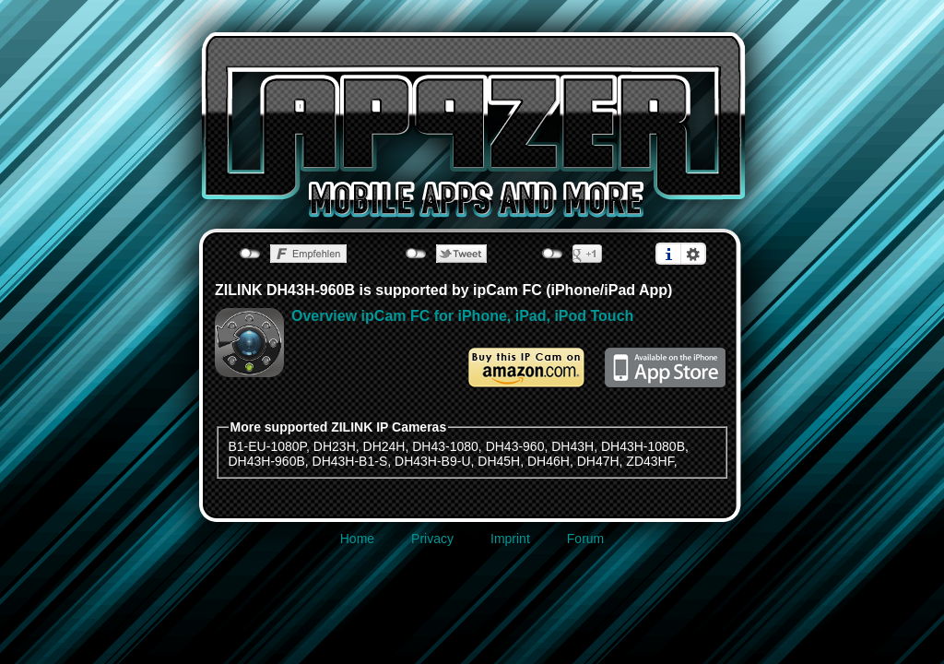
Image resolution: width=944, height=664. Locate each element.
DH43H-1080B (643, 446)
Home (357, 538)
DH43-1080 (445, 446)
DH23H (334, 446)
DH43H (572, 446)
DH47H (598, 461)
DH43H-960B (267, 461)
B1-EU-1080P (268, 446)
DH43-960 (515, 446)
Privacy (432, 538)
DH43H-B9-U (432, 461)
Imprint (510, 538)
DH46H (548, 461)
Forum (585, 538)
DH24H (384, 446)
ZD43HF (649, 461)
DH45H (499, 461)
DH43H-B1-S (350, 461)
